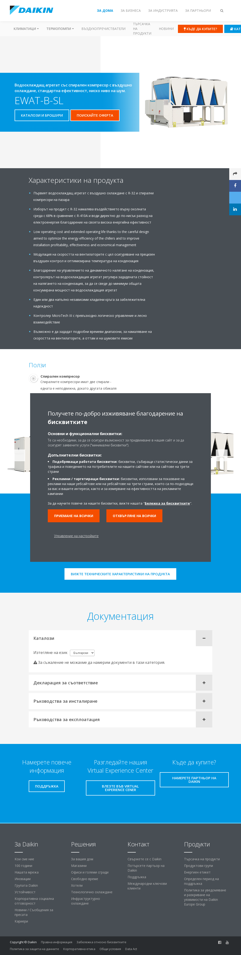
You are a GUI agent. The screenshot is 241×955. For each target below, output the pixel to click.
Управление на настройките (76, 536)
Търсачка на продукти (142, 29)
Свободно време (84, 879)
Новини (166, 28)
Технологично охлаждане (91, 892)
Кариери (21, 921)
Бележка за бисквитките (167, 503)
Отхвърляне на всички (134, 516)
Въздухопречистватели (103, 28)
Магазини (79, 865)
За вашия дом (82, 859)
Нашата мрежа (27, 872)
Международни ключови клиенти (147, 885)
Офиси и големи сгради (89, 872)
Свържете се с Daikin (144, 859)
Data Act (131, 949)
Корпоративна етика (79, 949)
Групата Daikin (26, 885)
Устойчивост (25, 892)
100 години (23, 865)
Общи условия (110, 949)
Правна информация (56, 942)
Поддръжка (137, 877)
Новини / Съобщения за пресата (34, 912)
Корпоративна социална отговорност (34, 901)
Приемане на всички (73, 516)
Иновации (23, 879)
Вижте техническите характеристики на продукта (120, 573)
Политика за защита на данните (34, 949)
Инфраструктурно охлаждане (85, 901)
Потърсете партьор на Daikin (146, 868)
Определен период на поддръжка (201, 881)
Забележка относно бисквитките (101, 942)
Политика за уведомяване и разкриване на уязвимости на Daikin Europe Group (205, 897)
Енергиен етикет (197, 872)
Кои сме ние (24, 859)
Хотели (77, 885)
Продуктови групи (198, 865)
